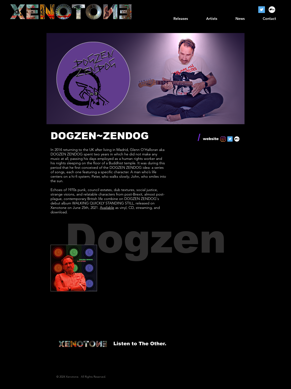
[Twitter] (261, 9)
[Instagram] (223, 139)
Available (107, 207)
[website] (210, 139)
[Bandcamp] (272, 9)
